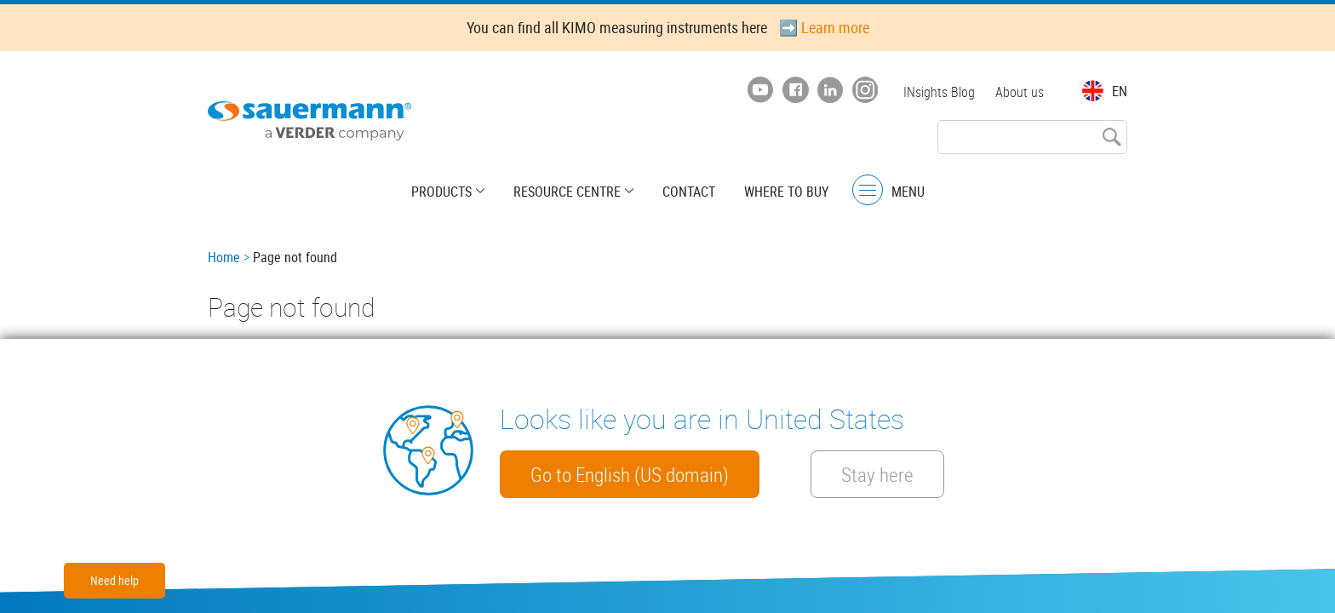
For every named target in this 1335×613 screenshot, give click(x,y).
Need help (114, 580)
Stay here (877, 474)
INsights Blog (939, 92)
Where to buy (786, 191)
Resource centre (567, 191)
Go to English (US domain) (629, 474)
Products (441, 191)
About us (1019, 92)
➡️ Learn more (824, 27)
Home (224, 257)
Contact (688, 191)
